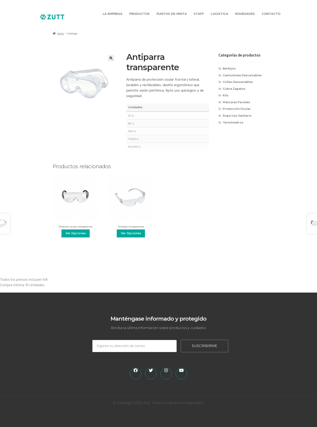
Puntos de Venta (172, 13)
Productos (139, 13)
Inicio (60, 33)
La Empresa (112, 13)
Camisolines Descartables (242, 75)
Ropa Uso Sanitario (237, 115)
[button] (111, 58)
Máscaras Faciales (236, 102)
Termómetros (233, 122)
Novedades (245, 13)
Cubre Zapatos (234, 88)
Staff (199, 13)
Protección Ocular (237, 109)
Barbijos (229, 68)
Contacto (271, 13)
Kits (225, 95)
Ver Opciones (76, 233)
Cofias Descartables (238, 82)
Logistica (219, 13)
